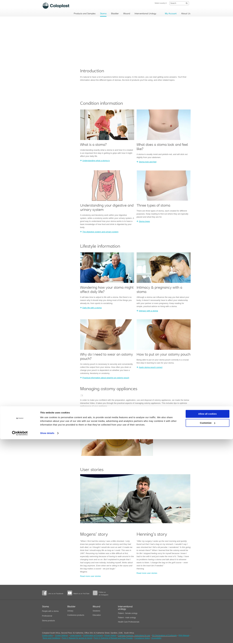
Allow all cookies (207, 617)
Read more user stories (90, 576)
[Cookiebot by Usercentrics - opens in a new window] (19, 637)
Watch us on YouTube (81, 593)
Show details (47, 637)
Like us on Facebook (55, 593)
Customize (207, 626)
